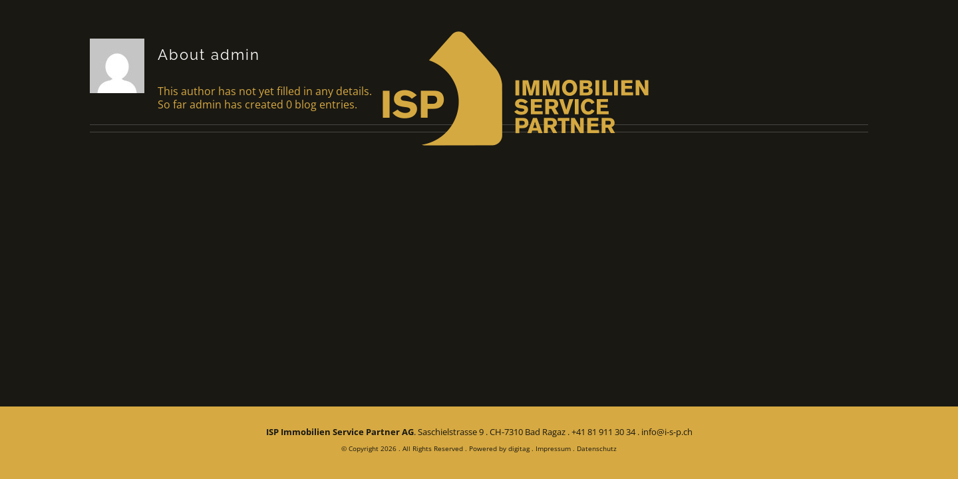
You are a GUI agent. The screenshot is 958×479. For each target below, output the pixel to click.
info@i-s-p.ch (667, 432)
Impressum (553, 448)
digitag (519, 448)
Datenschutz (597, 448)
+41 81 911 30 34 (603, 432)
